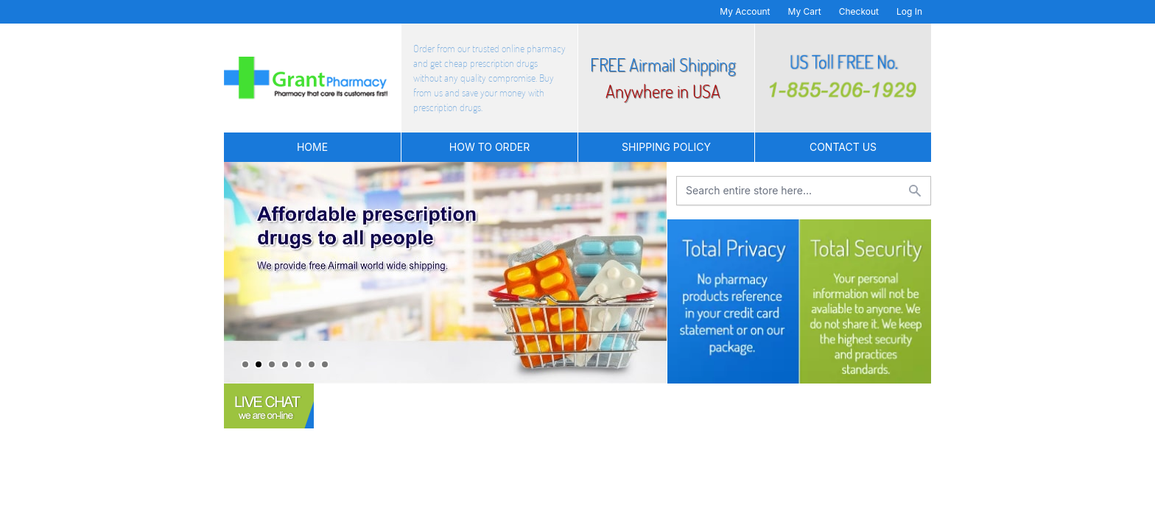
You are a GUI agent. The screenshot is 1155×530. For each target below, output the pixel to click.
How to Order (489, 147)
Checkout (859, 11)
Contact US (843, 147)
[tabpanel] (445, 273)
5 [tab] (298, 364)
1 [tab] (245, 364)
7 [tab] (324, 364)
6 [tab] (311, 364)
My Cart (804, 11)
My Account (745, 11)
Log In (909, 11)
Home (312, 147)
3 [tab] (271, 364)
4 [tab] (285, 364)
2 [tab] (258, 364)
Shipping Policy (666, 147)
